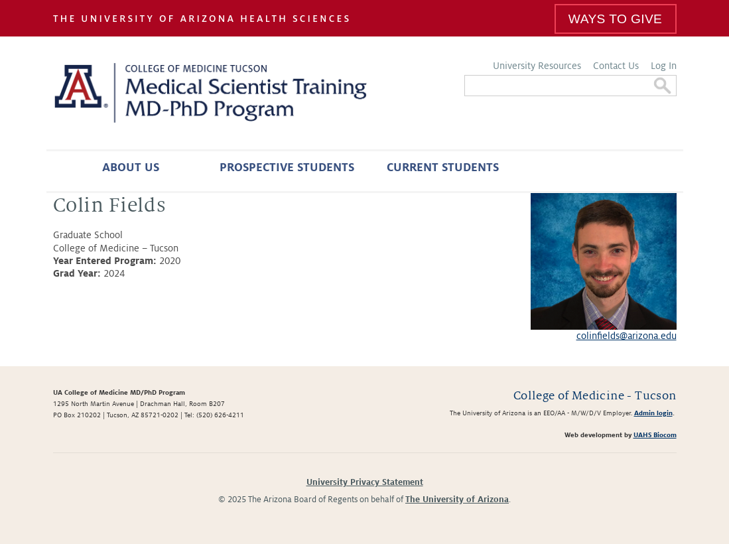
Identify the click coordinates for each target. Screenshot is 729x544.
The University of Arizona (457, 499)
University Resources (537, 65)
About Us (130, 167)
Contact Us (616, 65)
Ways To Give (615, 19)
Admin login (653, 413)
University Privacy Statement (364, 482)
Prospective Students (287, 167)
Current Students (443, 167)
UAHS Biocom (655, 435)
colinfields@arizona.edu (626, 335)
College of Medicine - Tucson (595, 395)
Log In (664, 65)
